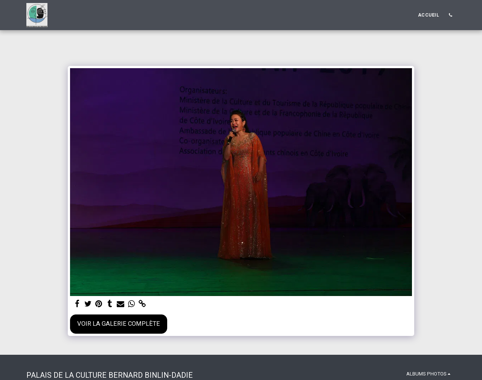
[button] (450, 15)
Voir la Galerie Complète (118, 323)
